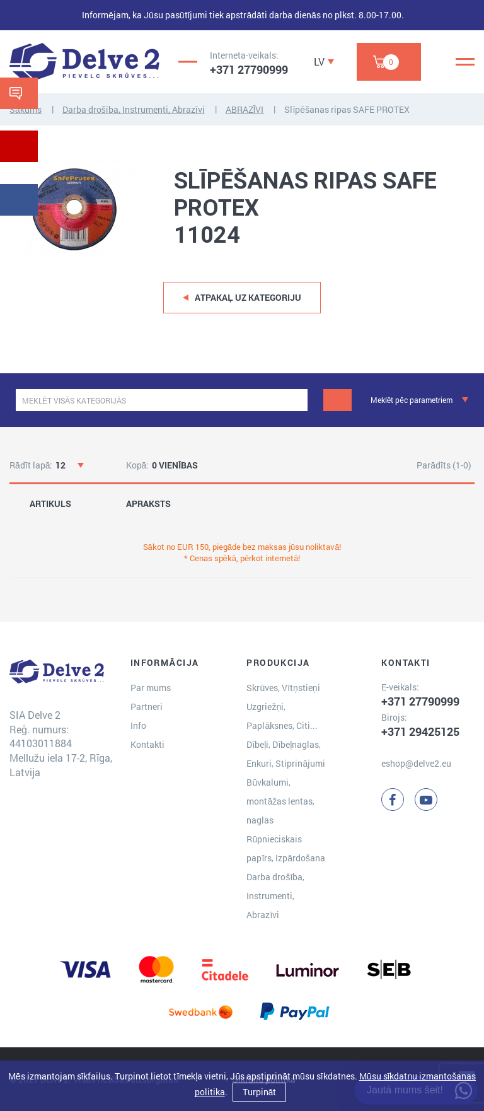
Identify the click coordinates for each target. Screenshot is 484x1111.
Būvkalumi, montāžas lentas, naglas (280, 801)
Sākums (25, 109)
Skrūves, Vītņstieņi (283, 688)
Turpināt (260, 1092)
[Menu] (465, 61)
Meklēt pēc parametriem (411, 400)
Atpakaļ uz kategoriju (248, 297)
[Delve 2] (84, 62)
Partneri (146, 707)
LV (319, 61)
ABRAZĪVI (245, 109)
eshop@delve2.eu (416, 763)
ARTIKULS (50, 503)
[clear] (296, 400)
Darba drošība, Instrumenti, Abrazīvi (133, 109)
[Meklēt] (337, 400)
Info (138, 725)
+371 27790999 (249, 69)
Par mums (150, 688)
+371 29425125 (420, 731)
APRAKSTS (148, 503)
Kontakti (147, 744)
